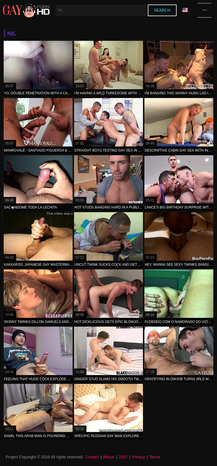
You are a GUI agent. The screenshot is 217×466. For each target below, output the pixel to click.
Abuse (108, 457)
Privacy (138, 457)
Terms (154, 457)
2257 (123, 457)
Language (185, 10)
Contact (92, 457)
